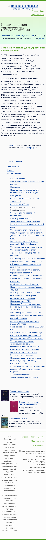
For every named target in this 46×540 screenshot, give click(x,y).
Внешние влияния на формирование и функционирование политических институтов (26, 264)
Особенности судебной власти (23, 250)
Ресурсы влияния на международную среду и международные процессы (26, 333)
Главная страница (14, 161)
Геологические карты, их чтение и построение (29, 403)
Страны (35, 11)
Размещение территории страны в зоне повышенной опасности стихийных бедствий (27, 369)
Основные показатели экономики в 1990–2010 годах (24, 322)
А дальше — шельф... (18, 418)
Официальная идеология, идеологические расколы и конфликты (27, 274)
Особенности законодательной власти (27, 247)
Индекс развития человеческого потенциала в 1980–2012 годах (24, 191)
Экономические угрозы (20, 374)
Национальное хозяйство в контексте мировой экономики (26, 316)
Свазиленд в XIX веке (19, 204)
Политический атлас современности (24, 7)
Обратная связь (37, 14)
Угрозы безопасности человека (24, 377)
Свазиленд (29, 36)
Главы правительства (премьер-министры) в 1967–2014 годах (24, 242)
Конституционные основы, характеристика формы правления (25, 220)
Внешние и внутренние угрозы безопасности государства (23, 353)
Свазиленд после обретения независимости (22, 214)
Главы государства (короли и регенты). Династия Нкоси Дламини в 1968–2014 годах (27, 236)
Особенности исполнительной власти (26, 230)
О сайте (41, 437)
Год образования (17, 178)
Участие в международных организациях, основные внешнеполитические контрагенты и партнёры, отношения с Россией (25, 345)
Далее (41, 38)
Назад (10, 145)
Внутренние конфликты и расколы (25, 270)
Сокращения (38, 445)
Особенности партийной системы (24, 284)
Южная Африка (16, 36)
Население (15, 187)
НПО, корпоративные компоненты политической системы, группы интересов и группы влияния (25, 295)
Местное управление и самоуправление (27, 258)
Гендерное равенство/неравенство (25, 312)
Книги (41, 11)
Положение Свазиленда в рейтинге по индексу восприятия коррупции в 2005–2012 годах (25, 361)
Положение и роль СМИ (20, 301)
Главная (4, 36)
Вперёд (30, 147)
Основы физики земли (19, 391)
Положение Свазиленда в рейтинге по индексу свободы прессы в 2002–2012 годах (26, 307)
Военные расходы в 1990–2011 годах (26, 338)
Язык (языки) (15, 195)
